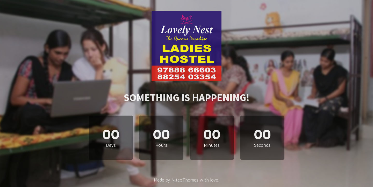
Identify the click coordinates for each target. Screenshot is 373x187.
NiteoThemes (184, 180)
